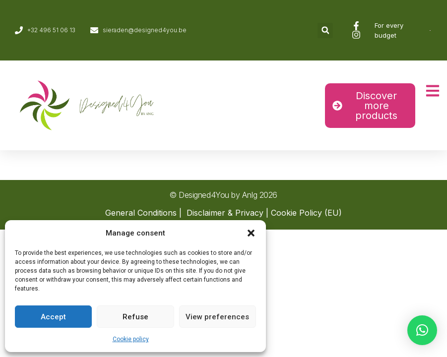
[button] (251, 233)
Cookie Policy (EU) (306, 213)
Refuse (135, 316)
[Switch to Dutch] (430, 30)
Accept (53, 316)
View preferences (217, 316)
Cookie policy (131, 339)
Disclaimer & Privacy (225, 213)
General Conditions (141, 213)
